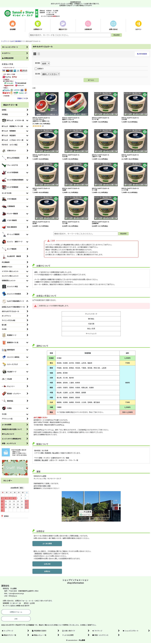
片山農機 (82, 640)
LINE (15, 619)
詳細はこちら (22, 98)
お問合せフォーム (16, 612)
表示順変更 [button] (142, 54)
